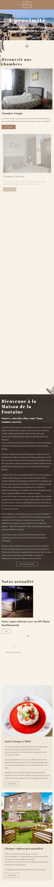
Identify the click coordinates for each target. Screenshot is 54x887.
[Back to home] (27, 5)
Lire (6, 631)
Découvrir (8, 127)
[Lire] (17, 601)
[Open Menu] (3, 5)
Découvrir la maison (27, 564)
